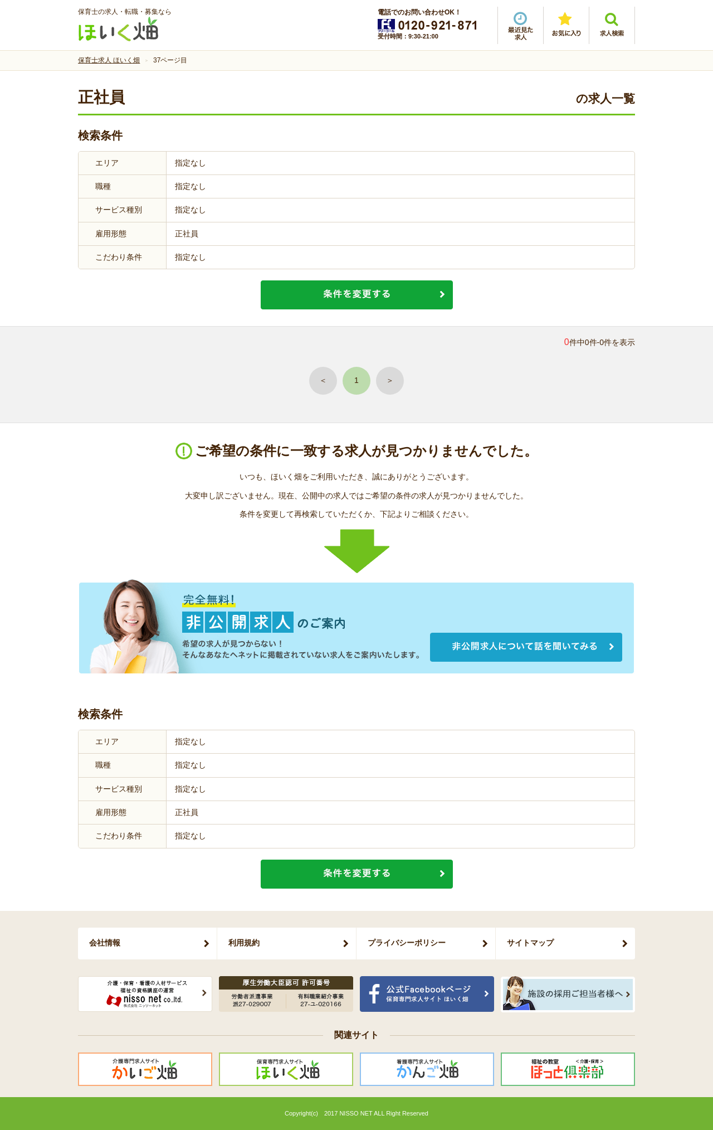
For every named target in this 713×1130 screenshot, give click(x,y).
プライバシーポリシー (407, 942)
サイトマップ (530, 942)
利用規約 (244, 942)
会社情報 (104, 942)
